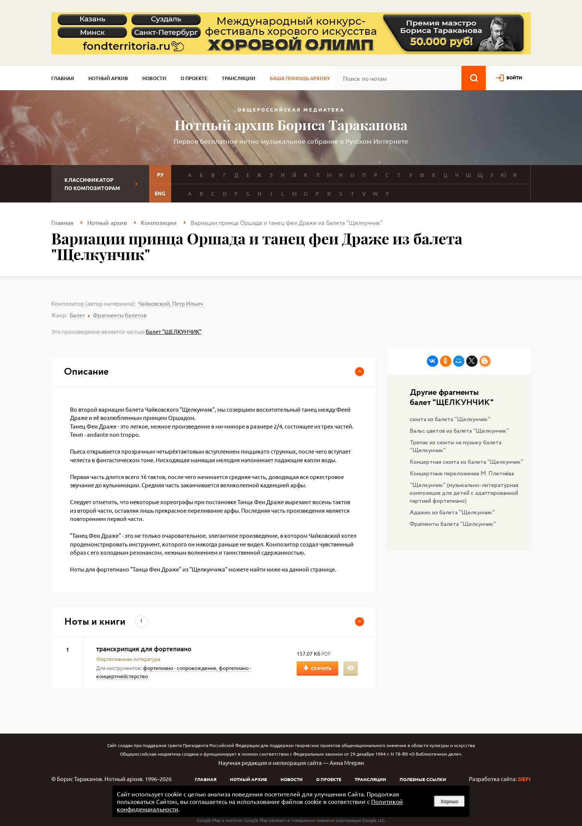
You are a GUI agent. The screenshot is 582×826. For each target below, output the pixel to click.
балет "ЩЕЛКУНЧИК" (173, 331)
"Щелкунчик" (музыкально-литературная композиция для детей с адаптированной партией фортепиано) (464, 493)
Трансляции (238, 78)
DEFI (524, 779)
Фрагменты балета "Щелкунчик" (453, 524)
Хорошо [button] (449, 801)
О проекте (194, 78)
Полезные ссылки (423, 779)
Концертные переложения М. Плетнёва (462, 474)
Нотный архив (108, 78)
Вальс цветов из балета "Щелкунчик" (459, 431)
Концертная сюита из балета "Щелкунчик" (466, 462)
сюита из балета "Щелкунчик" (450, 419)
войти (514, 77)
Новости (154, 78)
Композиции (159, 222)
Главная (62, 78)
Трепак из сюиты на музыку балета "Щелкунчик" (455, 446)
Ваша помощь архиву (300, 78)
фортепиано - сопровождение (179, 667)
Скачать (321, 668)
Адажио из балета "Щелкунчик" (452, 512)
